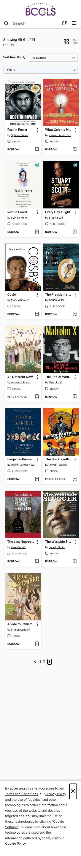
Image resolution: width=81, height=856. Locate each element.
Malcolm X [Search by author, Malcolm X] (55, 382)
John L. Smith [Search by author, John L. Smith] (57, 547)
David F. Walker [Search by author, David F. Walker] (58, 465)
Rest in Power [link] (17, 130)
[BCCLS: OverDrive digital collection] (40, 9)
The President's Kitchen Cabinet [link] (59, 295)
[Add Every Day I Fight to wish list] (74, 232)
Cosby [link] (12, 295)
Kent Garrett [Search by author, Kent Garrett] (18, 547)
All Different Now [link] (20, 377)
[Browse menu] (74, 23)
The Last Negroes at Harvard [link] (21, 542)
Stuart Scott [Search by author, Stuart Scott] (56, 217)
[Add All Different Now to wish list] (37, 397)
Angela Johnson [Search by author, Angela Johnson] (20, 382)
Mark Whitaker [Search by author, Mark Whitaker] (20, 300)
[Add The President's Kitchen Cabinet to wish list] (74, 314)
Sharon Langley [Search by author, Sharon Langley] (20, 629)
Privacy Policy (55, 794)
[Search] (6, 23)
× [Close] (73, 791)
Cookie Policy (15, 843)
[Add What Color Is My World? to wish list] (74, 150)
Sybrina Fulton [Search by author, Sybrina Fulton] (19, 135)
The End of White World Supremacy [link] (59, 377)
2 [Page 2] (44, 661)
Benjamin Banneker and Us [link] (21, 459)
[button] (66, 43)
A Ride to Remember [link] (21, 624)
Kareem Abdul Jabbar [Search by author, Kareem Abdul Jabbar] (61, 135)
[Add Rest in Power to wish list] (37, 150)
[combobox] (31, 23)
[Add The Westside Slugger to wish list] (74, 561)
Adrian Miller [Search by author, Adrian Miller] (56, 300)
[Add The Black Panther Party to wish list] (74, 479)
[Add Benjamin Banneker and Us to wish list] (37, 479)
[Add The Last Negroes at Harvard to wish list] (37, 561)
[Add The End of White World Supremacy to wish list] (74, 397)
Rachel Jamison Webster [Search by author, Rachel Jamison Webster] (24, 465)
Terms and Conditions (21, 794)
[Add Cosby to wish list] (37, 314)
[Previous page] (35, 661)
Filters (11, 70)
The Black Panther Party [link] (59, 459)
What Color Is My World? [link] (59, 130)
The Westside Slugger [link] (59, 542)
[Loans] (65, 24)
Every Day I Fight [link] (57, 212)
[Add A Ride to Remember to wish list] (37, 644)
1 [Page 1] (40, 661)
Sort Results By (14, 57)
